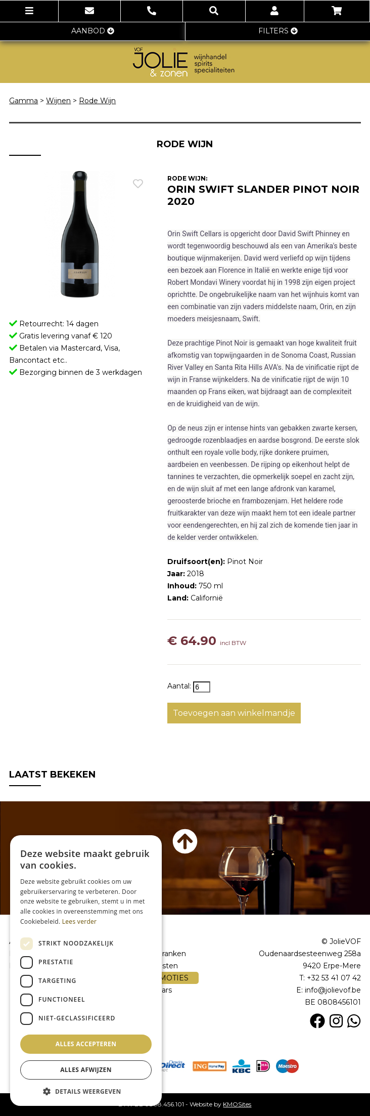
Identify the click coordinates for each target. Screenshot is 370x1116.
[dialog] (86, 970)
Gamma (23, 100)
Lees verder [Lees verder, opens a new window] (79, 921)
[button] (86, 1091)
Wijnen (58, 100)
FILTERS (278, 30)
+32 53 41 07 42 (334, 977)
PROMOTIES (160, 977)
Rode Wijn (97, 100)
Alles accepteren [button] (86, 1044)
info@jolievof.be (333, 990)
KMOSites (237, 1104)
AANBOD (92, 30)
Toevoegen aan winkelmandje (234, 713)
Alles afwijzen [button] (86, 1069)
